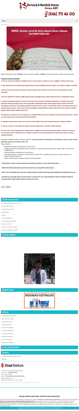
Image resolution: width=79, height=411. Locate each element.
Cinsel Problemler (7, 333)
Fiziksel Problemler (8, 327)
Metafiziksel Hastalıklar (9, 316)
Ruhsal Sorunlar (7, 325)
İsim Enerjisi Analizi (8, 209)
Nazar (4, 215)
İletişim (4, 359)
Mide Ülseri (5, 212)
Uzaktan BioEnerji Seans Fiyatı (11, 203)
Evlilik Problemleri (7, 336)
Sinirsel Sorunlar (7, 322)
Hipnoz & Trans (6, 224)
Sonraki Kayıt (6, 195)
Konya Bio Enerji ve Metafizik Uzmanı (39, 408)
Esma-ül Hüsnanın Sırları (9, 227)
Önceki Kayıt (73, 195)
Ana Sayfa (40, 195)
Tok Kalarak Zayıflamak (9, 221)
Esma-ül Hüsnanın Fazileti (10, 230)
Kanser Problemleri (8, 330)
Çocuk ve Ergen (7, 339)
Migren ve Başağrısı (8, 342)
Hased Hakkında (7, 218)
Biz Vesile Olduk (56, 408)
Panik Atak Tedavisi (8, 206)
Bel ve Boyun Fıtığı (8, 319)
